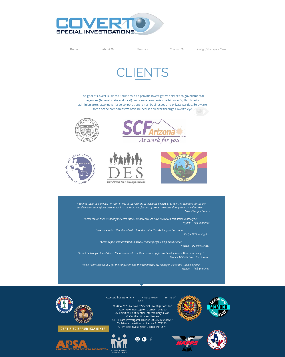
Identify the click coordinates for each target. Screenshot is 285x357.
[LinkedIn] (144, 339)
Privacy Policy (149, 297)
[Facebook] (151, 339)
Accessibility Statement (120, 297)
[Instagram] (137, 339)
